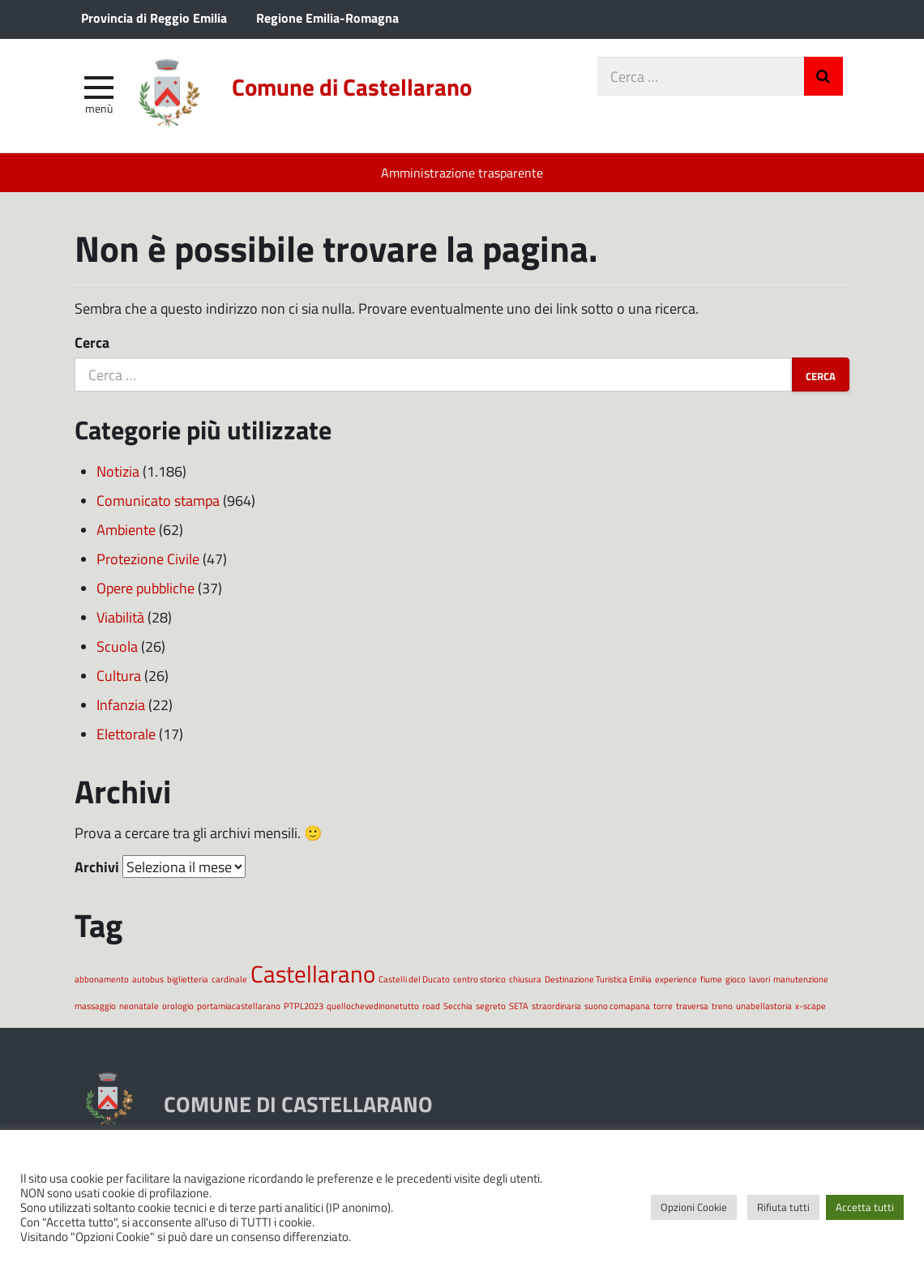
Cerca (92, 342)
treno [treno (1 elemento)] (722, 1005)
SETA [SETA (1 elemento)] (518, 1005)
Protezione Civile (147, 558)
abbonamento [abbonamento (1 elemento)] (102, 979)
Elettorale (126, 733)
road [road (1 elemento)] (431, 1005)
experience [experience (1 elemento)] (676, 979)
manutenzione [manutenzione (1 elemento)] (800, 979)
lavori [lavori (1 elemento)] (759, 979)
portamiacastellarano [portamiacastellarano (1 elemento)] (238, 1005)
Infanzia (120, 704)
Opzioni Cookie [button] (694, 1207)
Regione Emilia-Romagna (327, 17)
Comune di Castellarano (352, 87)
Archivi (97, 866)
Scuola (117, 646)
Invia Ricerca (823, 76)
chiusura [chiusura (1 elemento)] (525, 979)
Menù (99, 108)
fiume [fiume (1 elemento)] (711, 979)
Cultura (118, 675)
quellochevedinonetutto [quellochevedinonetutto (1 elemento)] (373, 1005)
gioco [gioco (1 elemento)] (735, 979)
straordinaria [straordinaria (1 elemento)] (556, 1005)
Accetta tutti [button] (865, 1207)
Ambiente (126, 529)
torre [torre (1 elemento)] (663, 1005)
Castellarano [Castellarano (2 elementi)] (312, 973)
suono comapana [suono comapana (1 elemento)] (617, 1005)
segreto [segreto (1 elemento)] (491, 1005)
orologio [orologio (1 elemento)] (178, 1005)
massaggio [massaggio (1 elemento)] (95, 1005)
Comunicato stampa (158, 500)
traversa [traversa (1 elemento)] (692, 1005)
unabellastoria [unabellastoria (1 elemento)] (764, 1005)
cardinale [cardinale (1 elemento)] (229, 979)
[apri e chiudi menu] (99, 86)
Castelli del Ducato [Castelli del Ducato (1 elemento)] (414, 979)
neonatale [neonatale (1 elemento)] (139, 1005)
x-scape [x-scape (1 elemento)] (810, 1005)
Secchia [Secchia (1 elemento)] (458, 1005)
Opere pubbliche (145, 587)
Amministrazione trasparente (462, 172)
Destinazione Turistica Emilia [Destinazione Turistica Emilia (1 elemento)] (598, 979)
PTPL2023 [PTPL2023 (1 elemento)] (303, 1005)
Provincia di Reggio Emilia (154, 17)
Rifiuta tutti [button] (783, 1207)
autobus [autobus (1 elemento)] (148, 979)
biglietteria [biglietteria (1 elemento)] (187, 979)
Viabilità (120, 617)
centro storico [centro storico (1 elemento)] (479, 979)
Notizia (117, 471)
